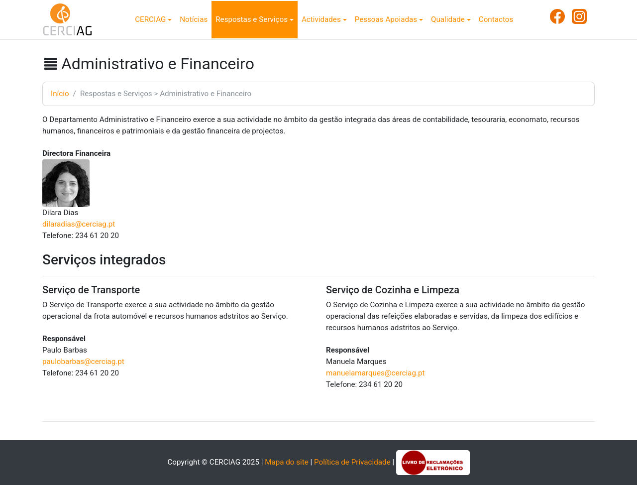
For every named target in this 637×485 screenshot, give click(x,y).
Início (60, 93)
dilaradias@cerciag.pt (78, 224)
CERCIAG (150, 19)
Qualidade (448, 19)
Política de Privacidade (352, 462)
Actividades (321, 19)
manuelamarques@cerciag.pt (375, 372)
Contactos (496, 19)
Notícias (194, 19)
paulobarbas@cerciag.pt (83, 361)
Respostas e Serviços (251, 19)
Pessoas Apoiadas (386, 19)
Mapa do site (287, 462)
